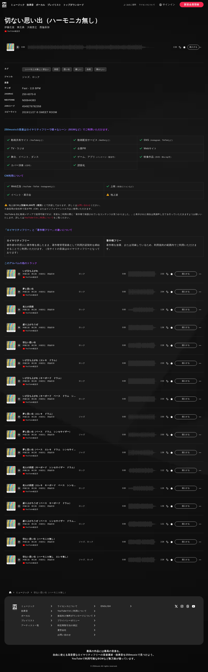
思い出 (67, 69)
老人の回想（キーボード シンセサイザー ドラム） (50, 467)
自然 (89, 69)
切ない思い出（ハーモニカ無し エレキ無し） (48, 556)
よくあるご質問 (130, 5)
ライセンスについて (147, 5)
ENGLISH (106, 606)
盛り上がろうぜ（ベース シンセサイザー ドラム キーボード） (50, 521)
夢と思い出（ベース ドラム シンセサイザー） (50, 431)
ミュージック (18, 5)
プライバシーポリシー (69, 620)
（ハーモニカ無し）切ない (36, 69)
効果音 (30, 5)
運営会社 (62, 630)
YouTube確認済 (12, 31)
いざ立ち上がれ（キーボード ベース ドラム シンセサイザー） (50, 396)
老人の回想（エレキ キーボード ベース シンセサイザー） (50, 485)
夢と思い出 (29, 288)
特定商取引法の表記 (67, 625)
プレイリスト (54, 5)
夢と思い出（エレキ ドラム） (40, 413)
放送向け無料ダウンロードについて (75, 616)
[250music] (4, 5)
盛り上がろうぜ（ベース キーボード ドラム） (50, 503)
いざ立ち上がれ (32, 271)
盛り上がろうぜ (32, 324)
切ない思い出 (31, 342)
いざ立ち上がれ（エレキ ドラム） (42, 360)
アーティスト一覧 (30, 625)
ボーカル (40, 5)
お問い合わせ (83, 205)
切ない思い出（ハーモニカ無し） (41, 539)
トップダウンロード (73, 5)
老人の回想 (29, 306)
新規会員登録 (191, 4)
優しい (78, 69)
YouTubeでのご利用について (39, 217)
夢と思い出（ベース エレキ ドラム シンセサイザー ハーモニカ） (50, 449)
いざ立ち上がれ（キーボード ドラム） (45, 378)
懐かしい (100, 69)
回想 (56, 69)
